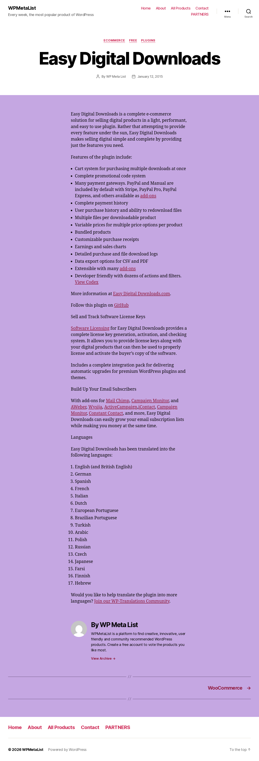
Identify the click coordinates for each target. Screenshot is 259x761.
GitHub (121, 305)
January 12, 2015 (150, 76)
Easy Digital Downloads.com (141, 294)
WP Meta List (116, 76)
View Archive (103, 658)
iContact (146, 407)
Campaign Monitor (150, 401)
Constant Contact (106, 413)
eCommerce (114, 40)
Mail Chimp (117, 401)
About (161, 8)
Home (146, 8)
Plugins (148, 40)
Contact (202, 8)
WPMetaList (22, 8)
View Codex (87, 282)
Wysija (95, 407)
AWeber (78, 407)
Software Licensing (90, 328)
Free (133, 40)
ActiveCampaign (120, 407)
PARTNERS (200, 14)
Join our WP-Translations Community (131, 601)
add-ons (148, 196)
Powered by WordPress (67, 749)
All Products (180, 8)
